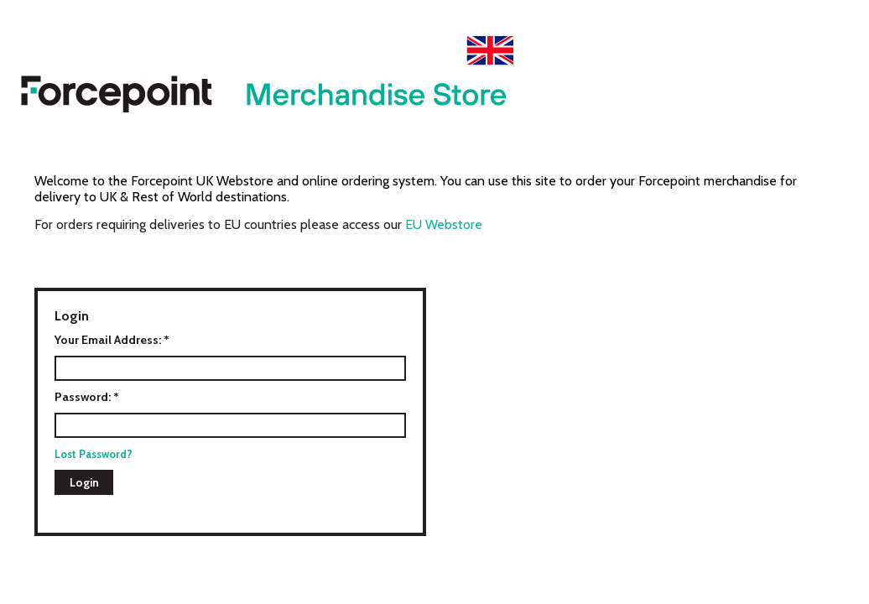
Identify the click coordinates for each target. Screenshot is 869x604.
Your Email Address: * (112, 339)
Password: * (87, 396)
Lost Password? (94, 454)
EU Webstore (443, 224)
